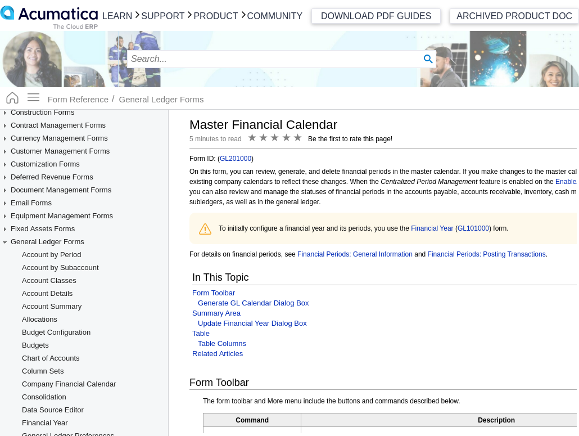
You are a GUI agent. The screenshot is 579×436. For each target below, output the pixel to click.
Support (162, 16)
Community (275, 16)
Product (215, 16)
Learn (117, 16)
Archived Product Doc (514, 16)
